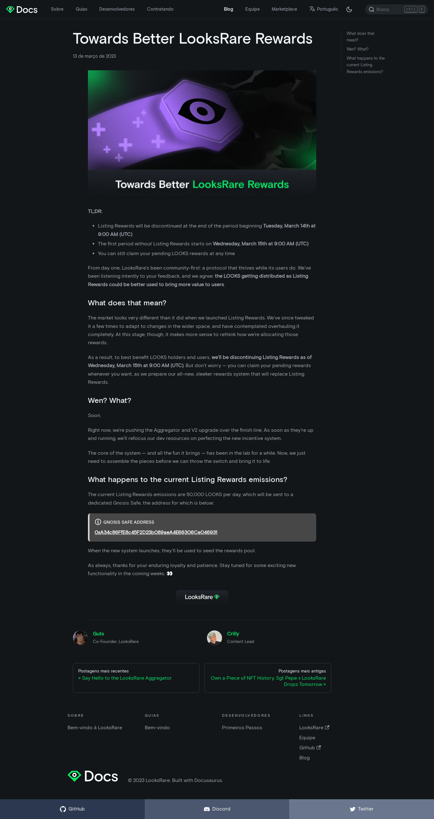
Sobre (57, 9)
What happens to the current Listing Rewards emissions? (366, 65)
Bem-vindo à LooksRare (95, 728)
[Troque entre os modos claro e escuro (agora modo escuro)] (349, 9)
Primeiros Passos (242, 728)
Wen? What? (358, 49)
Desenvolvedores (117, 9)
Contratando (160, 9)
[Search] (396, 9)
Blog (228, 9)
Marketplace (284, 9)
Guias (81, 9)
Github (310, 748)
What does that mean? (360, 36)
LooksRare (314, 728)
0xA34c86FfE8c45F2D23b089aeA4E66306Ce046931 (156, 532)
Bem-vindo (157, 728)
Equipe (252, 9)
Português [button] (323, 9)
